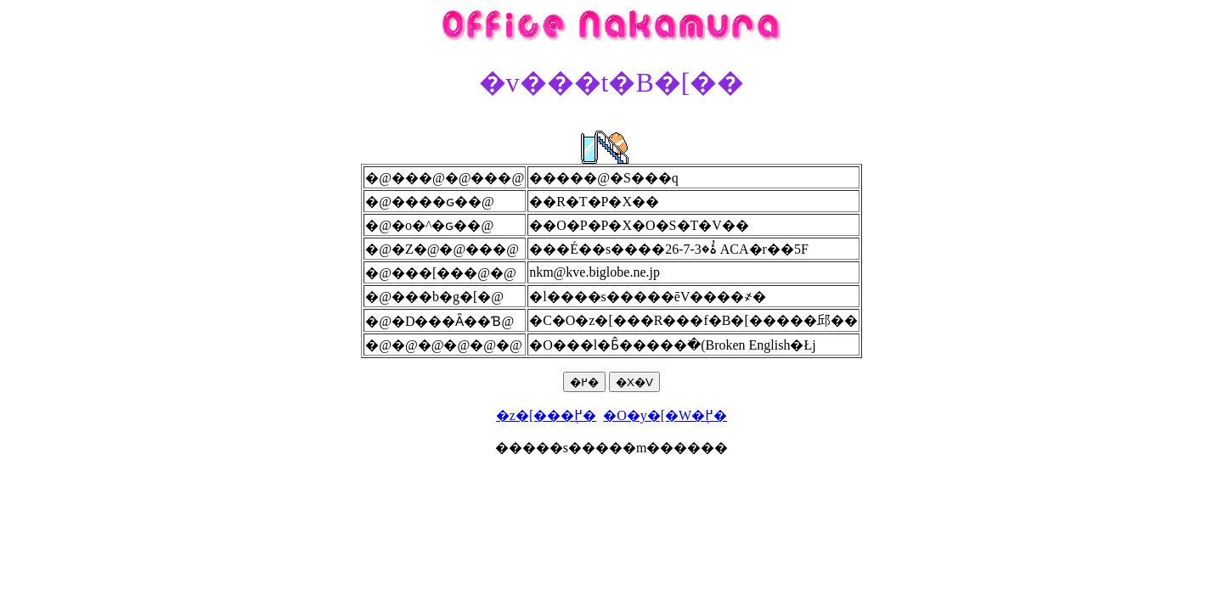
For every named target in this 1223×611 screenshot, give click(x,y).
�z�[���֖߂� (546, 415)
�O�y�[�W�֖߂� (665, 415)
